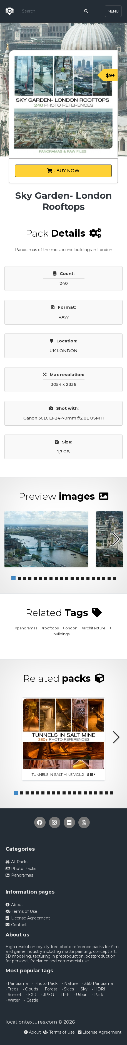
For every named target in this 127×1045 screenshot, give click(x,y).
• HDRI (98, 989)
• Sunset (13, 994)
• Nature (70, 983)
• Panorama (17, 983)
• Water (13, 1000)
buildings (61, 634)
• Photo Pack (45, 983)
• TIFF (63, 994)
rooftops (51, 628)
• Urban (81, 994)
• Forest (50, 989)
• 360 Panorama (97, 983)
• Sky (83, 989)
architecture (94, 628)
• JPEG (47, 994)
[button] (13, 578)
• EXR (31, 994)
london (70, 628)
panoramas (27, 628)
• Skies (68, 989)
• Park (97, 994)
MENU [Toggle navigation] (113, 11)
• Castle (31, 1000)
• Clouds (30, 989)
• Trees (12, 989)
